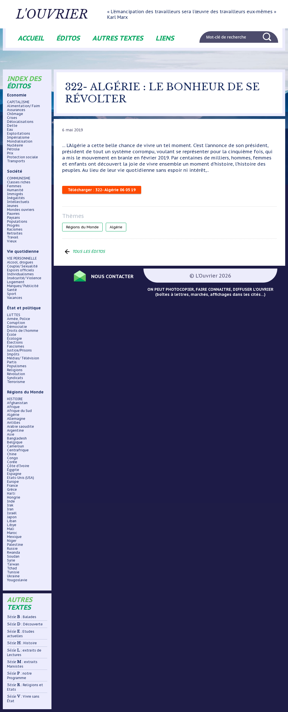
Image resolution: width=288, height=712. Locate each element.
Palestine (15, 545)
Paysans (13, 218)
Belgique (14, 442)
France (12, 486)
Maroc (12, 533)
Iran (10, 509)
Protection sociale (22, 157)
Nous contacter (113, 276)
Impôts (13, 354)
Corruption (16, 323)
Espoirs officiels (20, 270)
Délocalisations (20, 122)
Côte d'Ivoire (18, 466)
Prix (10, 153)
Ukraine (13, 576)
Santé (12, 290)
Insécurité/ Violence (24, 278)
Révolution (16, 374)
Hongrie (13, 497)
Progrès (13, 225)
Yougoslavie (17, 580)
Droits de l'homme (22, 331)
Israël (12, 513)
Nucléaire (15, 145)
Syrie (11, 560)
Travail (12, 237)
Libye (11, 525)
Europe (13, 482)
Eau (10, 130)
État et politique (24, 307)
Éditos (68, 38)
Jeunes (12, 206)
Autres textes (117, 38)
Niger (11, 541)
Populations (17, 222)
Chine (12, 454)
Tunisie (13, 572)
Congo (12, 458)
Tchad (12, 568)
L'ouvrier (54, 14)
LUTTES (13, 315)
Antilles (13, 423)
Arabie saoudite (20, 427)
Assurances (16, 110)
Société (14, 171)
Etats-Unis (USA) (20, 478)
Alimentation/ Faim (23, 106)
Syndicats (15, 378)
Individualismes (20, 274)
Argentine (15, 430)
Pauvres (13, 214)
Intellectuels (18, 202)
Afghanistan (17, 403)
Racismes (14, 229)
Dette (12, 126)
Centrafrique (18, 450)
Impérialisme (18, 137)
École (11, 335)
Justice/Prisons (19, 350)
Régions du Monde (25, 392)
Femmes (14, 186)
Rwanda (13, 553)
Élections (15, 342)
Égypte (13, 470)
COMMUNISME (18, 178)
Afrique (13, 407)
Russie (12, 549)
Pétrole (13, 149)
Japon (12, 517)
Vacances (14, 298)
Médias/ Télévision (23, 358)
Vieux (12, 241)
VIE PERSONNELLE (22, 258)
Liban (11, 521)
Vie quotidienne (23, 251)
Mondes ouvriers (20, 210)
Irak (10, 505)
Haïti (11, 493)
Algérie (13, 415)
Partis (12, 362)
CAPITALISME (18, 102)
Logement (15, 282)
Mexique (14, 537)
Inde (11, 501)
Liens (165, 38)
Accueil (31, 38)
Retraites (14, 233)
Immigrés (15, 194)
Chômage (15, 114)
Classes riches (18, 182)
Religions (14, 370)
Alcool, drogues (20, 262)
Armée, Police (18, 319)
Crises (12, 118)
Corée (12, 462)
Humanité (15, 190)
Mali (10, 529)
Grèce (12, 490)
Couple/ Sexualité (22, 266)
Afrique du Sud (19, 411)
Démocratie (17, 327)
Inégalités (16, 198)
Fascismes (15, 346)
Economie (16, 95)
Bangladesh (17, 438)
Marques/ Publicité (23, 286)
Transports (16, 161)
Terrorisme (16, 382)
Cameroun (15, 446)
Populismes (16, 366)
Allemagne (16, 419)
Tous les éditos (88, 251)
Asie (10, 434)
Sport (11, 294)
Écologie (14, 339)
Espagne (14, 474)
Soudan (13, 556)
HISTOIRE (15, 399)
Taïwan (13, 564)
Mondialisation (19, 141)
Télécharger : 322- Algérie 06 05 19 (102, 189)
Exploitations (18, 134)
